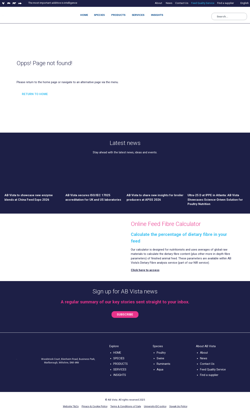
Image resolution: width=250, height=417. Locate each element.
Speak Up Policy (178, 406)
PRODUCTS (120, 364)
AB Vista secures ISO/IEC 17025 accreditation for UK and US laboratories (93, 197)
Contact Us (207, 364)
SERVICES (119, 369)
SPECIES (118, 358)
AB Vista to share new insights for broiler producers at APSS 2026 (155, 197)
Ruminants (163, 364)
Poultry (161, 352)
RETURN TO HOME (35, 94)
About (204, 352)
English (244, 2)
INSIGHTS (119, 375)
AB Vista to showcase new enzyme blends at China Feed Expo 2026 (28, 197)
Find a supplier (209, 375)
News (203, 358)
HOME (117, 352)
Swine (160, 358)
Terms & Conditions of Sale (125, 406)
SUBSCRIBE (125, 314)
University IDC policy (155, 406)
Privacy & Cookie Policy (94, 406)
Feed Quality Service (213, 369)
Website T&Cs (71, 406)
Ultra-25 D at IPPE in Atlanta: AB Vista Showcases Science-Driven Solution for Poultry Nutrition (215, 199)
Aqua (160, 369)
